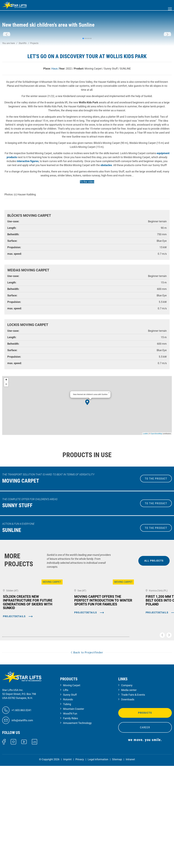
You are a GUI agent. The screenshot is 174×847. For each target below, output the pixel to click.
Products (145, 791)
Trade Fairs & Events (133, 773)
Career (145, 805)
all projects (154, 613)
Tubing (67, 782)
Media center (129, 768)
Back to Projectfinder (87, 730)
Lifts (65, 768)
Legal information (98, 837)
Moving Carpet (71, 763)
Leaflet (145, 487)
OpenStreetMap (156, 487)
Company (126, 763)
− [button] (6, 437)
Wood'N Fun (70, 792)
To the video (87, 234)
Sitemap (117, 837)
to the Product (156, 531)
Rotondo (68, 777)
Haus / (55, 121)
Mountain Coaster (73, 787)
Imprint (67, 837)
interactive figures (28, 214)
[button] (6, 61)
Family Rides (70, 796)
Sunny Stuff (70, 773)
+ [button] (6, 433)
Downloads (127, 777)
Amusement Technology (77, 801)
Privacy (79, 837)
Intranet (130, 837)
